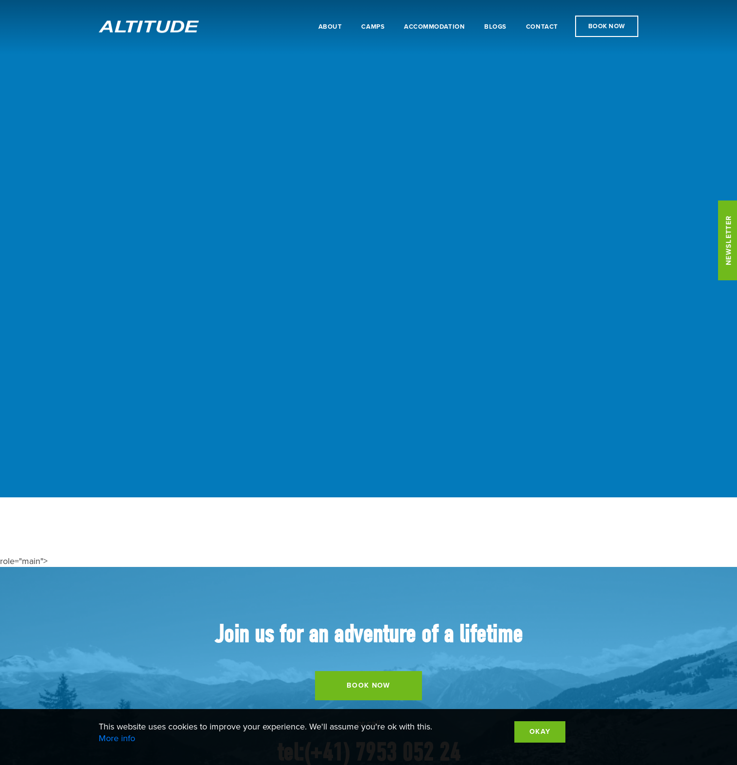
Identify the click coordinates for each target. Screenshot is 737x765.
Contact (542, 27)
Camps (373, 27)
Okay (539, 732)
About (330, 27)
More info (117, 738)
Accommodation (434, 27)
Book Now (606, 26)
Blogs (495, 27)
